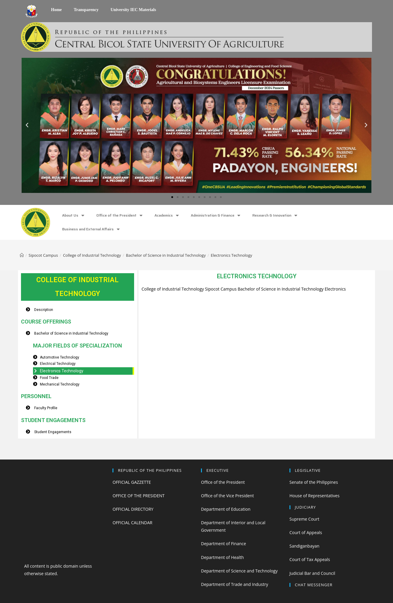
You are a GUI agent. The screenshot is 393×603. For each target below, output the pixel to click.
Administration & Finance (215, 215)
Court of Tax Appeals (310, 559)
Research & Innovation (274, 215)
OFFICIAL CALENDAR (132, 522)
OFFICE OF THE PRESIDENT (138, 495)
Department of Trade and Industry (234, 584)
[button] (172, 197)
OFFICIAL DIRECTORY (132, 509)
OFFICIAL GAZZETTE (131, 482)
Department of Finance (223, 543)
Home (56, 9)
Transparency (86, 9)
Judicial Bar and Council (312, 573)
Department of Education (225, 509)
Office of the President (119, 215)
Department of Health (222, 557)
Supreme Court (304, 519)
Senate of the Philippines (314, 482)
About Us (73, 215)
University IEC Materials (133, 9)
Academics (166, 215)
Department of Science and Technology (239, 571)
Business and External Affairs (91, 229)
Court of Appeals (306, 532)
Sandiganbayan (305, 546)
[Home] (22, 255)
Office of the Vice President (227, 495)
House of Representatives (315, 495)
